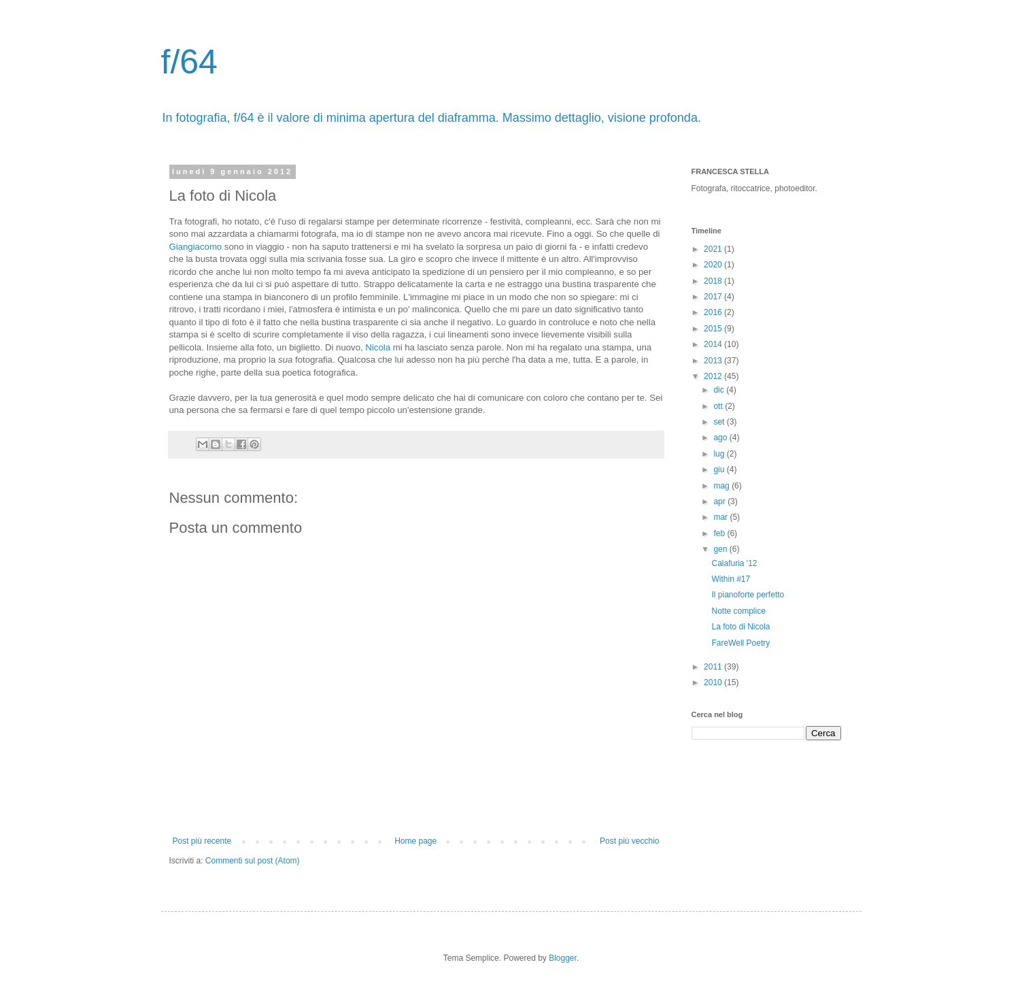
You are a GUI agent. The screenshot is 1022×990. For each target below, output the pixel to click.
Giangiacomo (195, 247)
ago (721, 437)
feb (720, 533)
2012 (714, 376)
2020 (714, 264)
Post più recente (202, 841)
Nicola (377, 347)
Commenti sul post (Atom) (252, 860)
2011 (714, 667)
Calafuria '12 (734, 563)
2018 (714, 281)
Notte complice (738, 611)
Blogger (563, 958)
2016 (714, 312)
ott (719, 406)
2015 (714, 328)
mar (721, 517)
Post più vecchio (629, 841)
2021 (714, 249)
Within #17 (730, 579)
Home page (415, 841)
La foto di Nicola (740, 626)
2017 (714, 296)
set (719, 422)
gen (721, 549)
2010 (714, 682)
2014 (714, 344)
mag (722, 486)
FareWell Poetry (740, 643)
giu (719, 469)
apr (720, 501)
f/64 (189, 62)
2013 (714, 360)
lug (719, 454)
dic (719, 390)
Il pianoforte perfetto (747, 594)
